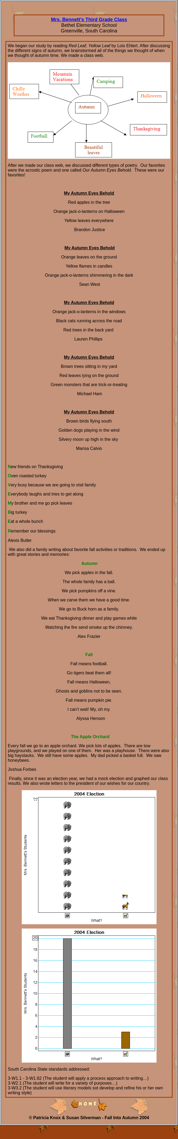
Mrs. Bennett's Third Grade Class (89, 19)
